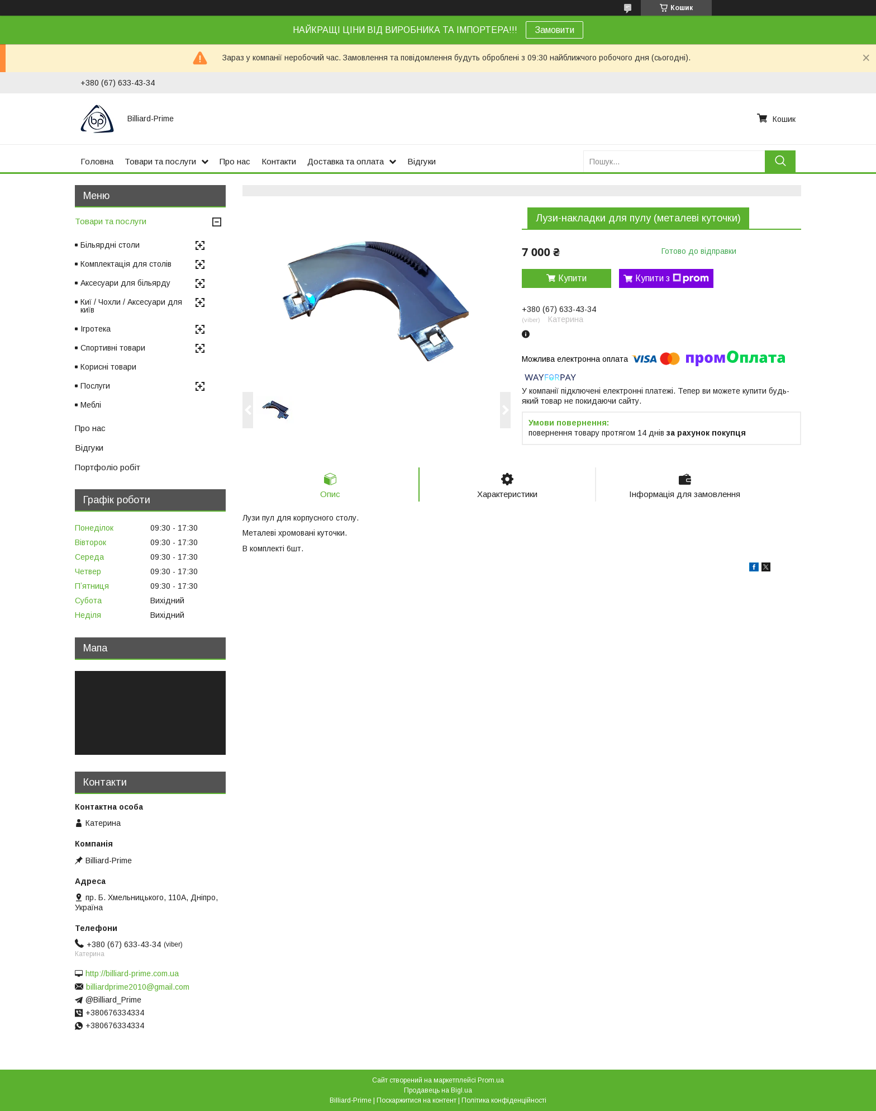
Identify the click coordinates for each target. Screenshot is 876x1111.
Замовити (554, 30)
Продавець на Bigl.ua (438, 1090)
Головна (96, 161)
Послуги (95, 385)
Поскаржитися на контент (416, 1100)
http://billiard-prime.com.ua (132, 973)
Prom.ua (491, 1080)
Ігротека (95, 328)
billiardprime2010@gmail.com (137, 986)
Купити (572, 278)
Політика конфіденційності (503, 1100)
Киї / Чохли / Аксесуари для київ (131, 305)
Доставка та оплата (345, 161)
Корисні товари (108, 366)
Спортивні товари (112, 347)
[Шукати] (780, 161)
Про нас (235, 161)
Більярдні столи (110, 244)
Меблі (90, 404)
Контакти (278, 161)
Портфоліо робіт (107, 467)
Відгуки (421, 161)
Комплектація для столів (126, 263)
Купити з (672, 278)
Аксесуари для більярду (125, 282)
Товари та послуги (160, 161)
